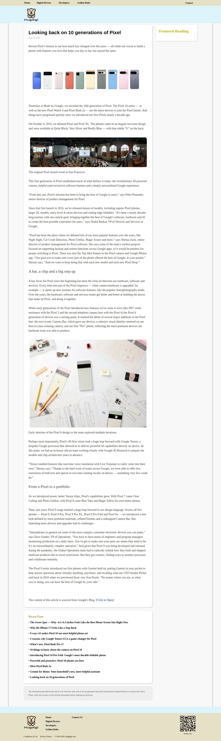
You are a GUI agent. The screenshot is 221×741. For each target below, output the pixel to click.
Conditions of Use (31, 736)
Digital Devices (44, 3)
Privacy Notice (46, 736)
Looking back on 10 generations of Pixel (52, 677)
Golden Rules (83, 3)
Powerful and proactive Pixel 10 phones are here (57, 660)
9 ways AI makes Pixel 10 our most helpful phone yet (59, 633)
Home (27, 3)
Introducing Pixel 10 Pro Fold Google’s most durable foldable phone (68, 655)
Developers (64, 3)
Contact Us (77, 717)
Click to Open (105, 600)
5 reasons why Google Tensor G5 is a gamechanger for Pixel (63, 638)
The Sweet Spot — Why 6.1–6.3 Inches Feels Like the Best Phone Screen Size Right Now (79, 622)
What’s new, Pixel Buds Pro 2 (47, 644)
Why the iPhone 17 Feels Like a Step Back (53, 627)
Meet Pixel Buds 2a (40, 666)
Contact (189, 3)
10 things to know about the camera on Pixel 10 (56, 649)
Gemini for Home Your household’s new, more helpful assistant (65, 671)
